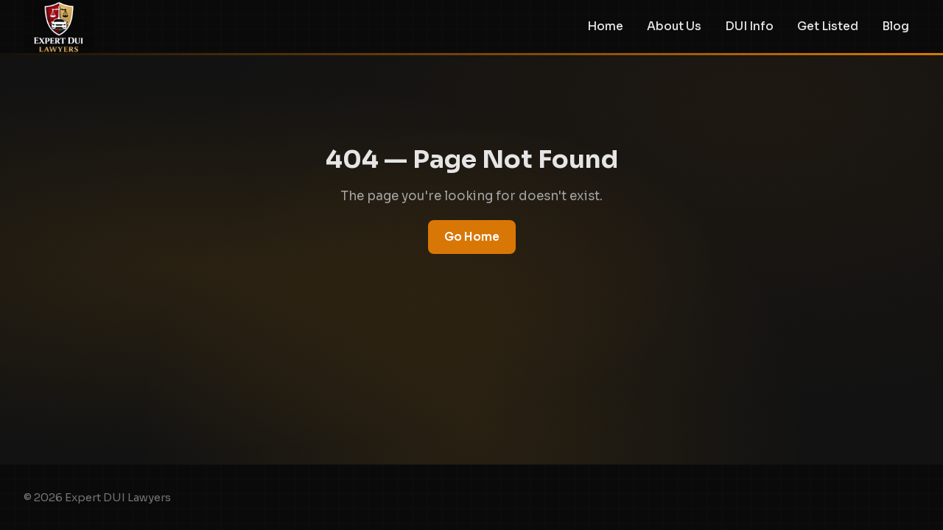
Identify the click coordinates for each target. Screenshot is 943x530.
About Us (674, 26)
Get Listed (827, 26)
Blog (895, 26)
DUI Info (749, 26)
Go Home (471, 237)
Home (605, 26)
